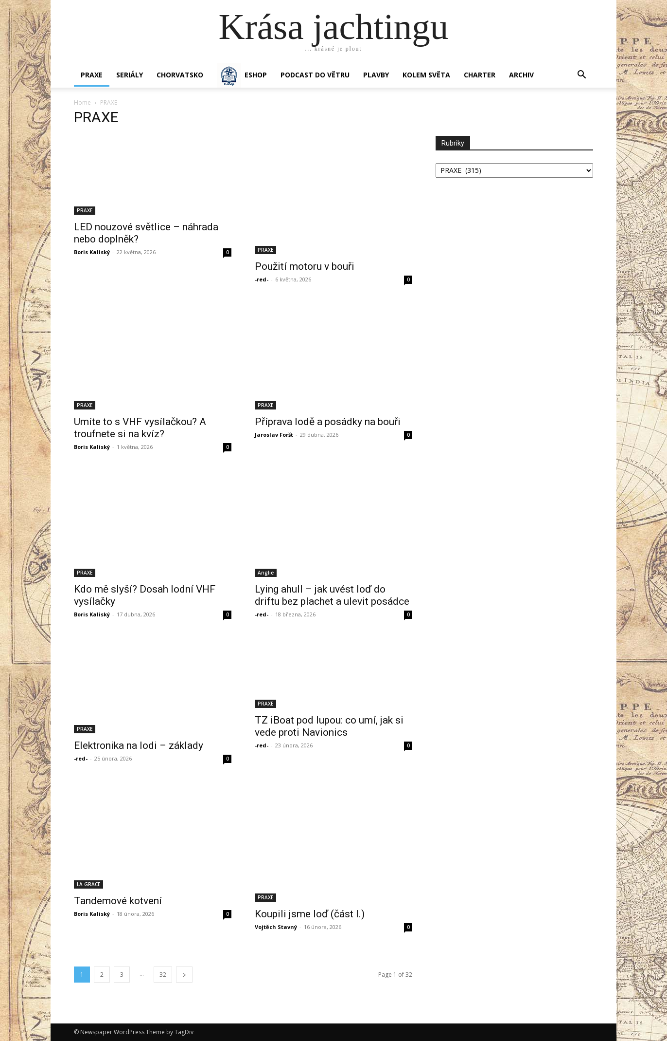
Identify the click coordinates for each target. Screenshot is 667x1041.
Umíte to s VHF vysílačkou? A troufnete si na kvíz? (140, 428)
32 (162, 974)
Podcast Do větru (315, 74)
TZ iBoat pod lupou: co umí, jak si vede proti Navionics (329, 726)
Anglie (266, 572)
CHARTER (479, 74)
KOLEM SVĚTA (426, 74)
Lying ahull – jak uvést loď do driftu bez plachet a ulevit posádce (332, 595)
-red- (261, 279)
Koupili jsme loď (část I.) (310, 914)
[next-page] (184, 975)
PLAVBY (376, 74)
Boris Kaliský (92, 252)
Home (82, 102)
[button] (581, 75)
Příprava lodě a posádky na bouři (328, 422)
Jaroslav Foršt (274, 434)
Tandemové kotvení (118, 901)
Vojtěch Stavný (276, 926)
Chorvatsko (180, 74)
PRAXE (92, 74)
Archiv (521, 74)
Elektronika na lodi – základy (138, 745)
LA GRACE (88, 884)
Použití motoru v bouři (304, 266)
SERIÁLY (129, 74)
